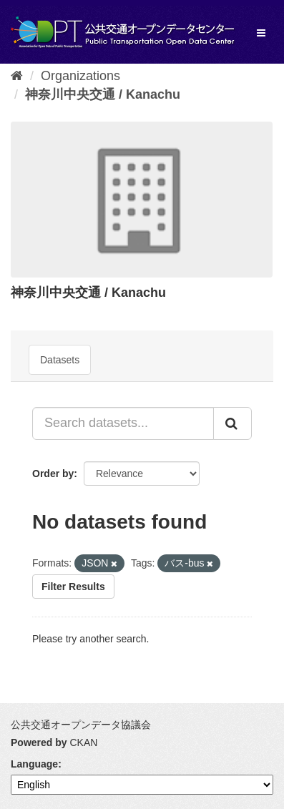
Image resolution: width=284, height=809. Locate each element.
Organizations (80, 76)
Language (34, 764)
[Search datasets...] (123, 423)
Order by (53, 473)
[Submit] (232, 423)
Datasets (59, 360)
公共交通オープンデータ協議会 (81, 724)
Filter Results (73, 586)
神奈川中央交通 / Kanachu (102, 94)
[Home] (17, 76)
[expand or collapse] (261, 33)
